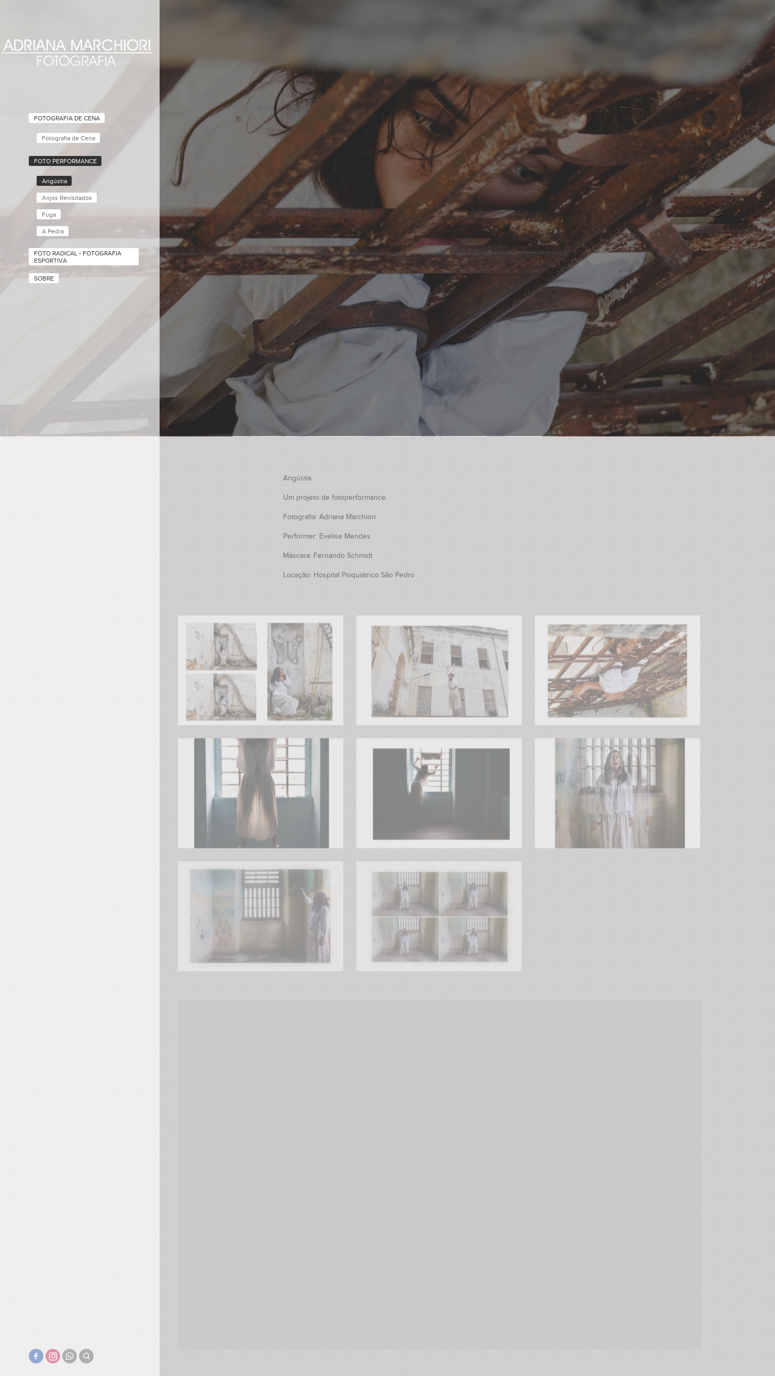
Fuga (49, 214)
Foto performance (65, 161)
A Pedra (53, 231)
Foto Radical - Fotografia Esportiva (77, 257)
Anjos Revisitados (67, 198)
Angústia (54, 181)
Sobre (44, 278)
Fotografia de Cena (67, 118)
